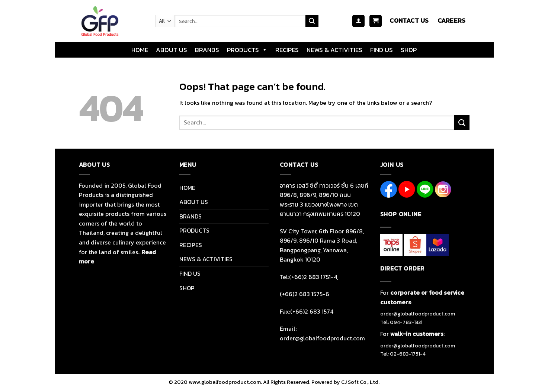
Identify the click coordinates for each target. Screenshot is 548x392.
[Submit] (311, 21)
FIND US (381, 50)
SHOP (409, 50)
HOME (139, 50)
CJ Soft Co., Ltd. (360, 382)
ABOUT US (171, 50)
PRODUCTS (247, 50)
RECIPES (287, 50)
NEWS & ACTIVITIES (334, 50)
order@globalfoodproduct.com (417, 314)
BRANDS (207, 50)
